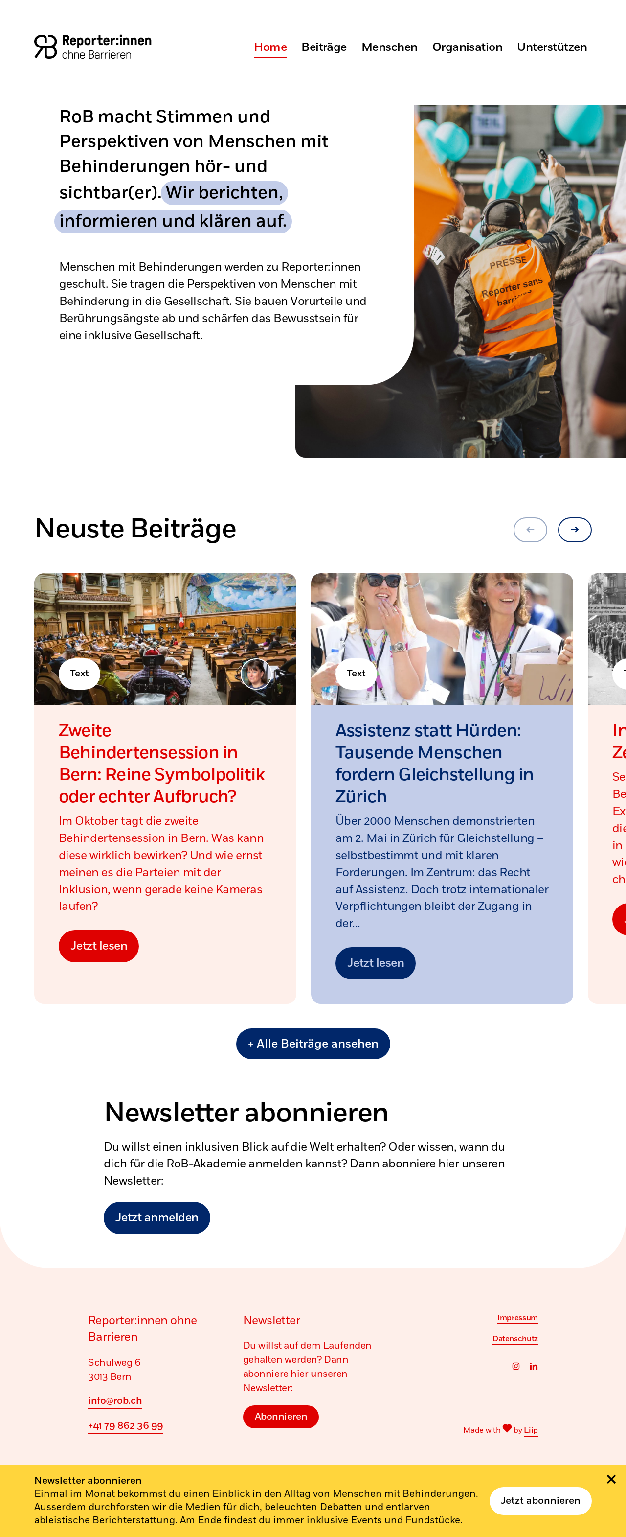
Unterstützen (552, 47)
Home (270, 47)
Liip (531, 1430)
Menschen (389, 47)
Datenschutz (515, 1338)
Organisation (467, 47)
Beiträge (324, 47)
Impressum (517, 1317)
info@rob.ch (115, 1401)
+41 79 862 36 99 (125, 1426)
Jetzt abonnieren (541, 1501)
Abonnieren (281, 1416)
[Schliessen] (611, 1479)
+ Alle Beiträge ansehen (313, 1044)
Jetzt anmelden (157, 1218)
